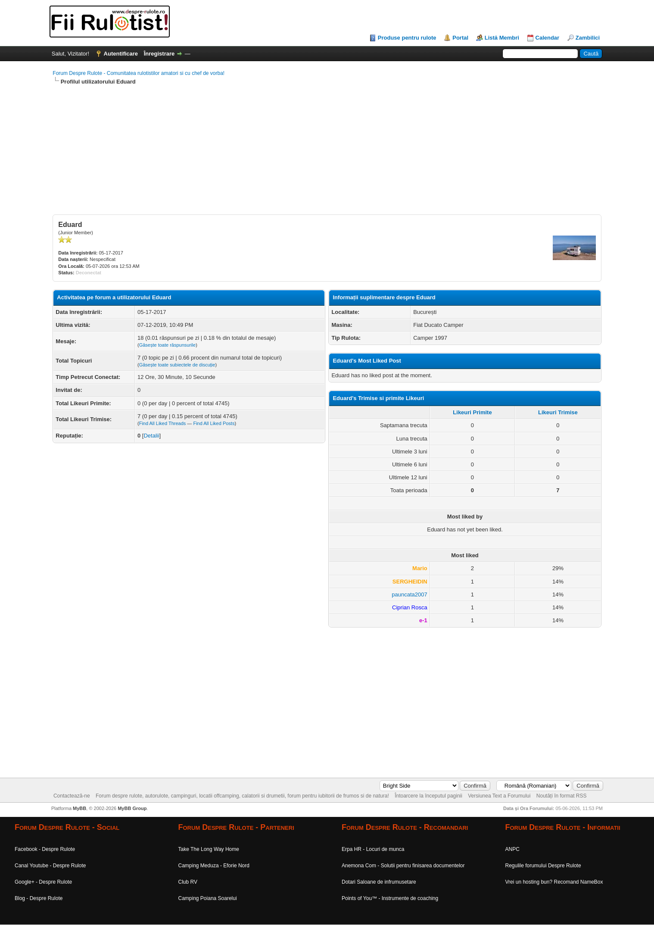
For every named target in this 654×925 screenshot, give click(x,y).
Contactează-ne (71, 796)
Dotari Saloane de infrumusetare (379, 882)
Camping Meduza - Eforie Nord (213, 866)
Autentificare (121, 53)
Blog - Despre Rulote (38, 898)
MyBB (79, 808)
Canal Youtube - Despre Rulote (50, 866)
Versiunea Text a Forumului (499, 796)
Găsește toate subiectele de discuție (177, 364)
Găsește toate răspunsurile (167, 345)
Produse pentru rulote (407, 37)
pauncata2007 (409, 594)
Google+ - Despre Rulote (43, 882)
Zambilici (588, 37)
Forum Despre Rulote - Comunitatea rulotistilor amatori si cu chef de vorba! (138, 73)
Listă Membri (502, 37)
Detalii (151, 435)
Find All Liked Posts (213, 423)
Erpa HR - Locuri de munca (373, 849)
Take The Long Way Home (208, 849)
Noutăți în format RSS (561, 796)
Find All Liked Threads (162, 423)
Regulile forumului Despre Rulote (543, 866)
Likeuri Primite (472, 412)
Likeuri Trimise (558, 412)
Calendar (548, 37)
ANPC (512, 849)
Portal (460, 37)
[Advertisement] (311, 154)
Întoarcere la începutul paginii (428, 796)
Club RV (187, 882)
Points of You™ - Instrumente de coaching (390, 898)
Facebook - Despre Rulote (45, 849)
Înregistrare (159, 53)
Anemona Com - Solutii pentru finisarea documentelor (403, 866)
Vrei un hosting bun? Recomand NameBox (554, 882)
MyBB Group (132, 808)
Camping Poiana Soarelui (207, 898)
